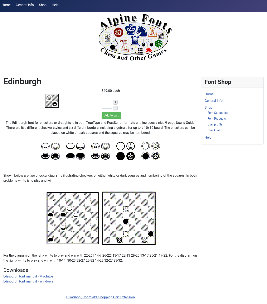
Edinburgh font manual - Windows (28, 281)
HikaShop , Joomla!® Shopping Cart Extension (100, 297)
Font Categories (218, 112)
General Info (25, 5)
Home (6, 5)
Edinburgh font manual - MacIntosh (29, 276)
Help (55, 5)
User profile (215, 124)
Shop (43, 5)
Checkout (214, 130)
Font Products (217, 118)
